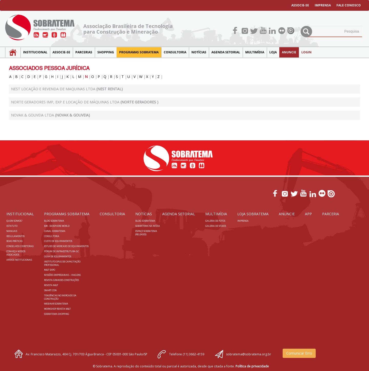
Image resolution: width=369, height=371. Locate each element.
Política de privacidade (252, 366)
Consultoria (175, 52)
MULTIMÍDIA (254, 52)
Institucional (35, 52)
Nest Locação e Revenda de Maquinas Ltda (67, 88)
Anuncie (289, 52)
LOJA (273, 52)
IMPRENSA (323, 5)
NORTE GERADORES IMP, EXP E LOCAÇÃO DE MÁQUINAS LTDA (84, 102)
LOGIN (306, 52)
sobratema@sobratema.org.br (248, 354)
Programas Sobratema (139, 52)
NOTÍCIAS (198, 52)
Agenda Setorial (225, 52)
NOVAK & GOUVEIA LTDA (50, 115)
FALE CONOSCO (348, 5)
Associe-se (61, 52)
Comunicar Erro (299, 353)
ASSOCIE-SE (300, 5)
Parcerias (83, 52)
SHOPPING (105, 52)
